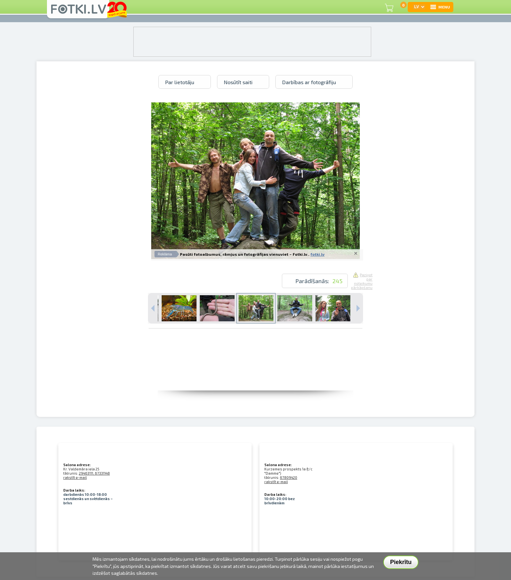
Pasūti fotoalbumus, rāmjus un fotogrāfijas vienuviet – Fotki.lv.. (244, 254)
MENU (440, 7)
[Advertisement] (255, 375)
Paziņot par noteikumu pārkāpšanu (361, 281)
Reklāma (165, 254)
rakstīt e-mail (75, 477)
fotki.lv (318, 254)
